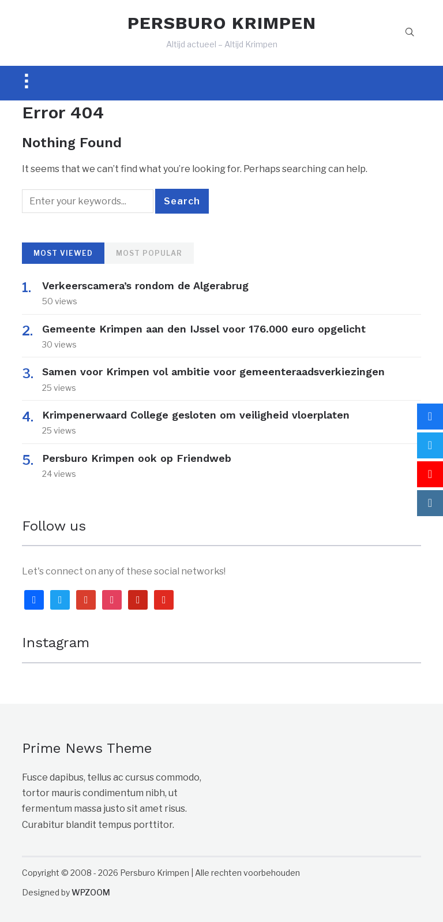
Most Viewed (63, 253)
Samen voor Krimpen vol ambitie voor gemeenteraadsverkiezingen (213, 371)
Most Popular (149, 253)
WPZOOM (91, 892)
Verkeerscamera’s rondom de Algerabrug (145, 285)
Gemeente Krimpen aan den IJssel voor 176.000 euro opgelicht (204, 329)
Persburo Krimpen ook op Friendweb (136, 458)
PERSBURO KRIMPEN (221, 23)
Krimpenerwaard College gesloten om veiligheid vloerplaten (196, 415)
